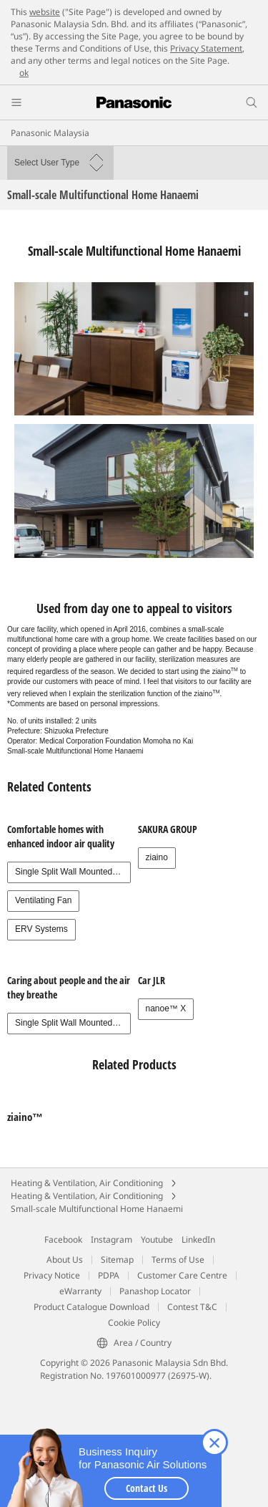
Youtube (157, 1239)
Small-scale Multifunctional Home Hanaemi (97, 1209)
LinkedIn (198, 1239)
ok (24, 73)
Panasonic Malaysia (50, 133)
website (44, 12)
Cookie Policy (134, 1322)
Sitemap (117, 1259)
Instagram (111, 1239)
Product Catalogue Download (91, 1307)
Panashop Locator (155, 1291)
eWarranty (80, 1291)
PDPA (108, 1275)
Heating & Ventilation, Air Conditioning (87, 1183)
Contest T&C (192, 1307)
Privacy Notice (52, 1275)
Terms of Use (178, 1259)
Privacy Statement (206, 48)
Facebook (63, 1239)
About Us (64, 1259)
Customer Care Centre (182, 1275)
